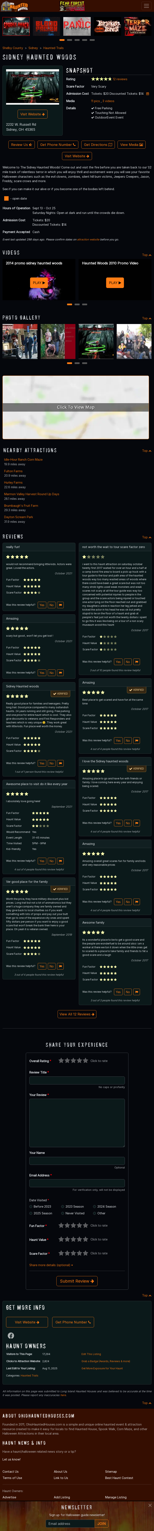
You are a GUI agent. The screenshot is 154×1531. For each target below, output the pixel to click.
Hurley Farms (13, 482)
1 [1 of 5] (61, 40)
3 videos (108, 101)
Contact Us (11, 1471)
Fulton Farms (13, 471)
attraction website (88, 239)
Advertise (9, 1497)
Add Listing (62, 1497)
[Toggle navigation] (146, 6)
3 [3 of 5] (77, 40)
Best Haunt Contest (119, 1478)
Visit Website (32, 114)
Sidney (33, 48)
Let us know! (12, 1459)
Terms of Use (12, 1478)
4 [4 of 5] (85, 40)
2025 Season (43, 1213)
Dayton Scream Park (18, 517)
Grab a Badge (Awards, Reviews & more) (106, 1361)
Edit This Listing (91, 1354)
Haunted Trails (53, 48)
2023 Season (75, 1206)
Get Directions (98, 145)
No (52, 605)
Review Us (21, 145)
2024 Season (106, 1206)
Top (146, 255)
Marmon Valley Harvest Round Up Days (31, 494)
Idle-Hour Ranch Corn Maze (23, 459)
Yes (42, 605)
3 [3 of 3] (84, 304)
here (63, 1395)
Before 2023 (42, 1206)
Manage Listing (116, 1497)
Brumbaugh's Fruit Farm (21, 505)
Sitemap (111, 1471)
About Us (60, 1471)
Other (101, 1213)
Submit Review (77, 1281)
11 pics (95, 101)
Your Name (37, 1153)
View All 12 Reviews (77, 1014)
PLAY (39, 283)
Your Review (39, 1095)
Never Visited (75, 1213)
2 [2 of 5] (69, 40)
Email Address (40, 1175)
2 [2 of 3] (77, 304)
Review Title (39, 1072)
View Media (131, 145)
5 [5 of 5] (92, 40)
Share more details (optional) (51, 1265)
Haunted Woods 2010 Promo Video (110, 263)
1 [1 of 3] (69, 304)
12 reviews (120, 79)
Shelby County (13, 48)
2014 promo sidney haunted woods (34, 263)
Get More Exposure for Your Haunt (102, 1368)
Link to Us (61, 1478)
